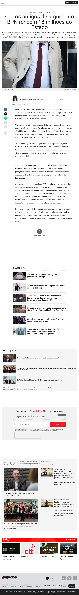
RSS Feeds (64, 586)
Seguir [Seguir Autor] (61, 99)
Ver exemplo (62, 415)
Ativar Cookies (71, 586)
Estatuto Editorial (5, 586)
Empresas (32, 13)
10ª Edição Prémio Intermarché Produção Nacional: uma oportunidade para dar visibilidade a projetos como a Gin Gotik (64, 473)
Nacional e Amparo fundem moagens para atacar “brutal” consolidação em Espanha (46, 309)
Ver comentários (40, 235)
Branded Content (47, 556)
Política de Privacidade (53, 592)
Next (57, 563)
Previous (22, 563)
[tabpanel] (49, 550)
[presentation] (28, 435)
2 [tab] (41, 563)
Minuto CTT (26, 556)
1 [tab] (38, 563)
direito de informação (44, 430)
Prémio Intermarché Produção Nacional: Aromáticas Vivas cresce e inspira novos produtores (64, 503)
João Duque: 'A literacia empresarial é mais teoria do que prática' (38, 358)
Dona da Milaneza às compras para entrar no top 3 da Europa (46, 287)
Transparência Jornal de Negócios (25, 586)
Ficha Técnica (13, 586)
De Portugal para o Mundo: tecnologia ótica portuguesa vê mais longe (39, 380)
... (5, 133)
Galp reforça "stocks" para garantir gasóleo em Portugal (43, 275)
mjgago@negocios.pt (37, 99)
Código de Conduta (38, 586)
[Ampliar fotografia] (73, 45)
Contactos (47, 586)
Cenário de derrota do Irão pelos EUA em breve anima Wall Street (45, 320)
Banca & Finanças (44, 13)
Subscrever (58, 424)
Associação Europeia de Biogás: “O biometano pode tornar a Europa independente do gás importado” (43, 331)
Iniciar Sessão (71, 2)
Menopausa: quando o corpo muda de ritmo (64, 483)
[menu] (2, 3)
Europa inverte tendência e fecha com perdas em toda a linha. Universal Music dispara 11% (44, 298)
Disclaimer (56, 586)
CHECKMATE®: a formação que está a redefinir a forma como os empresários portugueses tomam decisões (46, 369)
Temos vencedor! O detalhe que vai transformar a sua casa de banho (64, 513)
